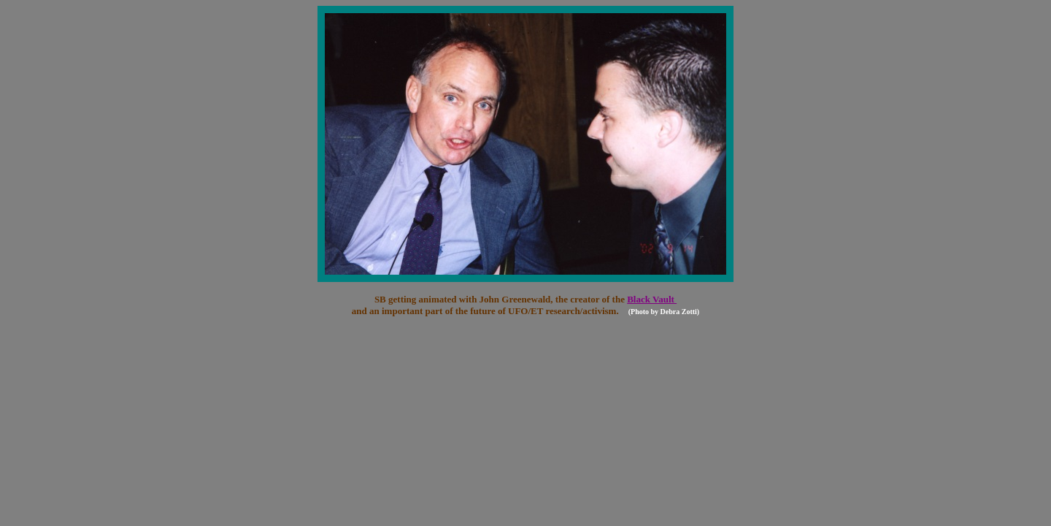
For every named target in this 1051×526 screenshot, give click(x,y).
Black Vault (652, 299)
